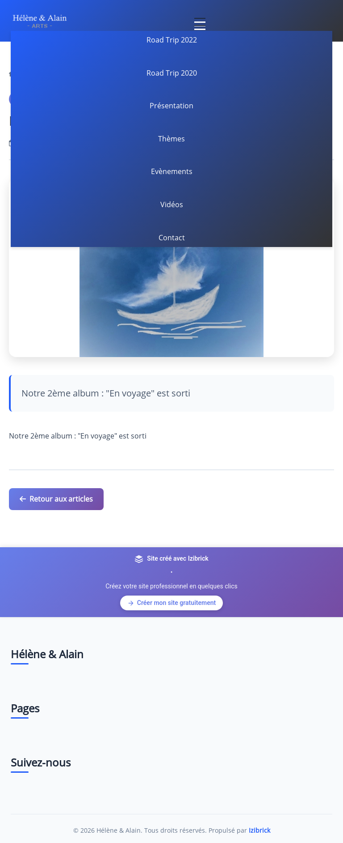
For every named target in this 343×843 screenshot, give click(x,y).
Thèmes (171, 139)
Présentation (171, 106)
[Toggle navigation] (200, 21)
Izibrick (259, 830)
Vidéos (171, 204)
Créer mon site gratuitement (171, 603)
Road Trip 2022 (171, 40)
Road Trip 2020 (171, 73)
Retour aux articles (56, 499)
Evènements (171, 171)
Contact (172, 238)
